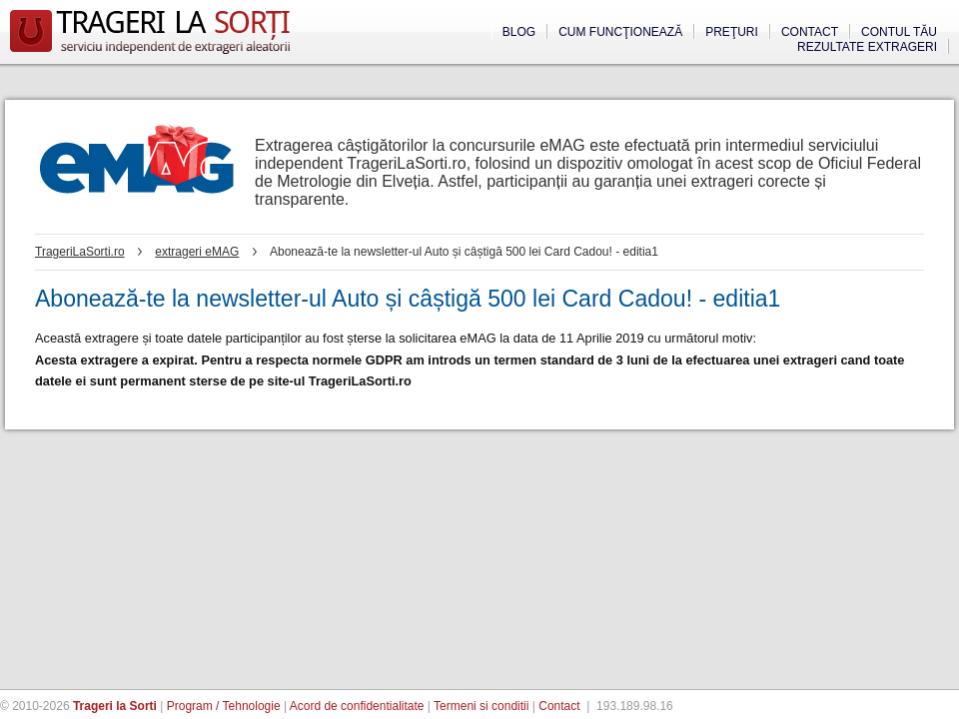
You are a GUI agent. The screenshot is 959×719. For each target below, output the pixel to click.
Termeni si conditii (481, 706)
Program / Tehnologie (224, 706)
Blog (518, 32)
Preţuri (731, 32)
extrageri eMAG (197, 252)
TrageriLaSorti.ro (80, 252)
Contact (809, 32)
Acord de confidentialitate (357, 706)
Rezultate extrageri (867, 47)
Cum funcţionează (620, 32)
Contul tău (899, 32)
